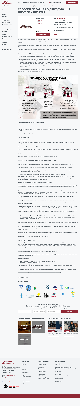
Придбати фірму (25, 375)
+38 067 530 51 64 (6, 51)
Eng (8, 5)
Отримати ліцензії (25, 372)
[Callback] (72, 2)
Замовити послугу (43, 34)
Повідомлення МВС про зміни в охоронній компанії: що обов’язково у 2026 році (55, 335)
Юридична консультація (5, 17)
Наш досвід (40, 370)
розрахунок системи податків (24, 56)
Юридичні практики (6, 26)
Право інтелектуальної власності (61, 375)
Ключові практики (41, 363)
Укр (3, 5)
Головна (4, 9)
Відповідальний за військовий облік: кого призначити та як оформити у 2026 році (71, 335)
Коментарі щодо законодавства (53, 5)
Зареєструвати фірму (26, 373)
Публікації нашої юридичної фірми (40, 5)
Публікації (24, 364)
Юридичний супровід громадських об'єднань (63, 367)
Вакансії (4, 38)
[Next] (56, 34)
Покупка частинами (25, 383)
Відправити (69, 311)
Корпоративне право (59, 378)
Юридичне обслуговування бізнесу (6, 33)
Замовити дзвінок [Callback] (6, 52)
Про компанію (5, 12)
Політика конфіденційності (43, 377)
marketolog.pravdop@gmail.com (8, 377)
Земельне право (58, 371)
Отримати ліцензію (6, 20)
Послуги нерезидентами (26, 376)
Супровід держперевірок (60, 377)
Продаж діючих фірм (7, 24)
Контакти (4, 44)
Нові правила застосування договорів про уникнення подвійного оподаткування (39, 156)
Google (64, 20)
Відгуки (4, 14)
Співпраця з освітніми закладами (7, 41)
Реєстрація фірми (6, 22)
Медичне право (58, 363)
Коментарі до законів (42, 371)
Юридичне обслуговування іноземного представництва (65, 382)
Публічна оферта (41, 375)
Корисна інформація (7, 36)
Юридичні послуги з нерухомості (61, 365)
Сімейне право (58, 364)
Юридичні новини (41, 374)
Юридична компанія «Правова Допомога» (25, 5)
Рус (5, 5)
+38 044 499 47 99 (55, 2)
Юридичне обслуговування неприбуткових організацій (65, 368)
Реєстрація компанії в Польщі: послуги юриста (31, 71)
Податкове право (58, 381)
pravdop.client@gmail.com (10, 375)
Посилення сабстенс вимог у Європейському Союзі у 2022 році (35, 236)
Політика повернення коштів (43, 378)
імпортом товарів (23, 163)
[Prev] (54, 34)
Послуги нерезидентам (7, 29)
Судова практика (58, 374)
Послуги (21, 318)
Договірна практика (59, 370)
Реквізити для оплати (26, 381)
